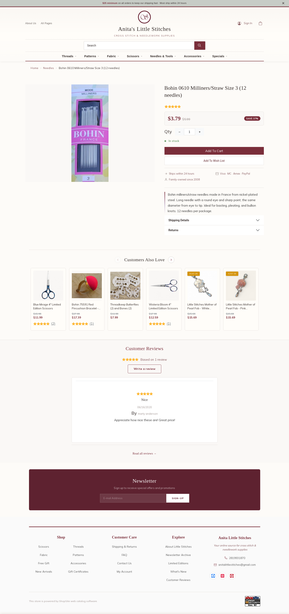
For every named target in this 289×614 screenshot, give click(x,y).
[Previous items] (117, 261)
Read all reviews (143, 455)
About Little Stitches (178, 548)
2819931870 (234, 560)
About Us (30, 24)
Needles (48, 69)
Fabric (111, 57)
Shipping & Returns (124, 548)
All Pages (46, 24)
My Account (124, 573)
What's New (178, 573)
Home (34, 69)
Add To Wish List (214, 162)
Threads (67, 57)
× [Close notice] (283, 3)
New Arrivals (43, 573)
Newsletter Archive (178, 557)
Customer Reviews (178, 582)
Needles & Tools (161, 57)
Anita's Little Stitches (144, 30)
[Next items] (171, 261)
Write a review (144, 371)
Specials (218, 57)
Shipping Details (179, 221)
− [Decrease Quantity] (179, 133)
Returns (173, 231)
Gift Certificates (78, 573)
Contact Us (124, 565)
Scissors (133, 57)
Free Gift (43, 565)
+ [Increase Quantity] (200, 133)
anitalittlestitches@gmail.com (235, 566)
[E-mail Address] (133, 500)
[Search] (139, 47)
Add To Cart (214, 152)
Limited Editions (178, 565)
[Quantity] (189, 133)
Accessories (192, 57)
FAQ (124, 557)
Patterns (90, 57)
